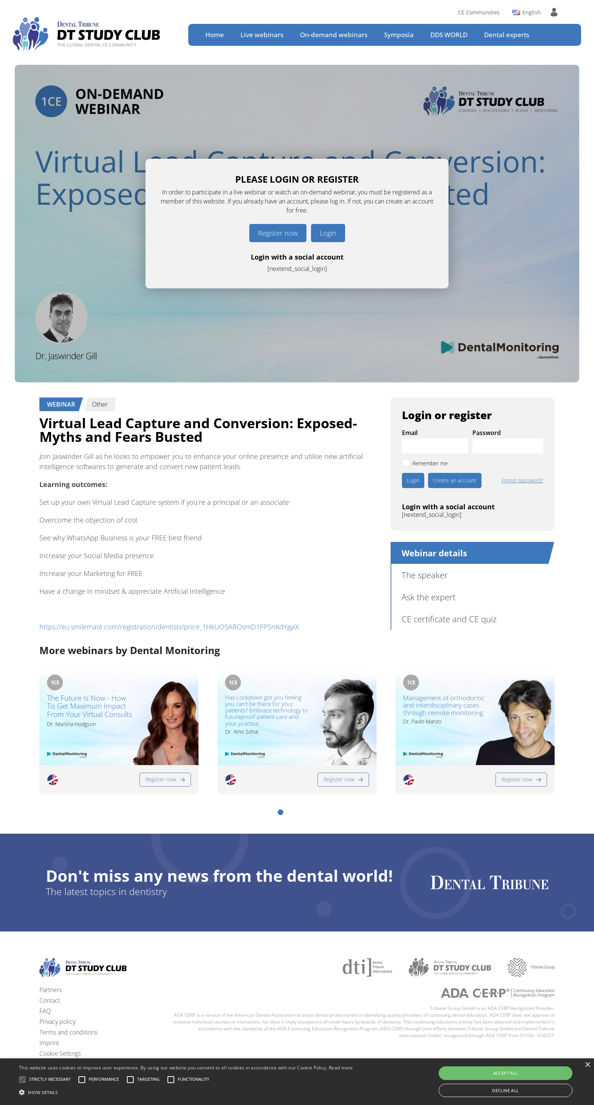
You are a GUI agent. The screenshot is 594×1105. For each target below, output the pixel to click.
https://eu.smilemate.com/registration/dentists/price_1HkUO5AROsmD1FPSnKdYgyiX (169, 626)
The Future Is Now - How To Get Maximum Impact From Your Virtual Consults (89, 706)
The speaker (425, 575)
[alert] (297, 1081)
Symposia (399, 34)
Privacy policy (57, 1021)
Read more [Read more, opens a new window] (341, 1067)
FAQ (45, 1011)
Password (486, 433)
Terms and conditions (68, 1032)
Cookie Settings (60, 1053)
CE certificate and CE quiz (449, 618)
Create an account (455, 480)
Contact (49, 1000)
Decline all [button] (505, 1090)
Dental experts (506, 34)
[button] (280, 812)
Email (409, 433)
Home (214, 34)
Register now (278, 233)
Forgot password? (522, 480)
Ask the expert (428, 597)
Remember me (430, 463)
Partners (50, 990)
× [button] (587, 1065)
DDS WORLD (448, 34)
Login (328, 233)
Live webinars (262, 34)
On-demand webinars (333, 34)
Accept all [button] (505, 1073)
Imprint (49, 1043)
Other (100, 404)
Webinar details (434, 553)
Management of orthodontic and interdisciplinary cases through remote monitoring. (444, 705)
